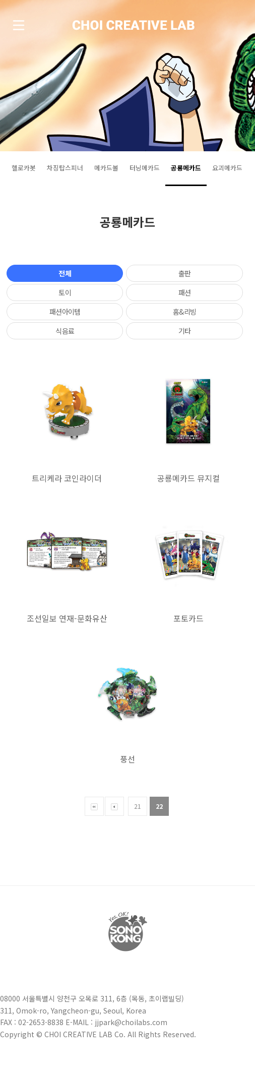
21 (137, 806)
